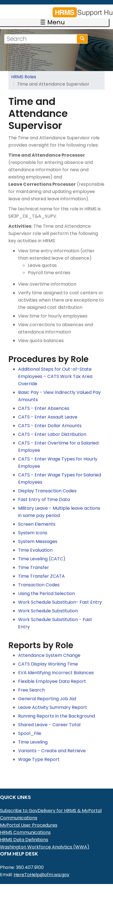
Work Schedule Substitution (48, 603)
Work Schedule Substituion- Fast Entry (60, 594)
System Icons (32, 525)
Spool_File (29, 725)
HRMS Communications (25, 824)
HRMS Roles (23, 69)
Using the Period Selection (46, 585)
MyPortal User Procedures (28, 817)
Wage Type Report (39, 751)
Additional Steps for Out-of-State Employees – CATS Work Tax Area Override (55, 368)
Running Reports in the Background (56, 708)
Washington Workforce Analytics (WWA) (44, 839)
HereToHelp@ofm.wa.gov (41, 867)
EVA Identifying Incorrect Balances (56, 665)
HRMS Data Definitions (24, 832)
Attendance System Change (49, 647)
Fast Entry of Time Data (44, 491)
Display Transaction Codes (47, 483)
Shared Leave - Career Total (49, 717)
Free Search (31, 682)
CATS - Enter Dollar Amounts (50, 418)
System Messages (37, 533)
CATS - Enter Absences (43, 400)
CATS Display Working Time (48, 656)
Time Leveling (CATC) (41, 551)
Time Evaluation (35, 542)
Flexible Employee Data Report (52, 673)
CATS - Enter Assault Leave (47, 409)
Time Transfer (33, 559)
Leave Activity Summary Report (52, 699)
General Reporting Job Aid (47, 691)
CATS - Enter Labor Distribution (52, 426)
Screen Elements (36, 516)
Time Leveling (33, 734)
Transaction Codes (39, 577)
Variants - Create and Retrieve (52, 743)
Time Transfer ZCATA (41, 568)
